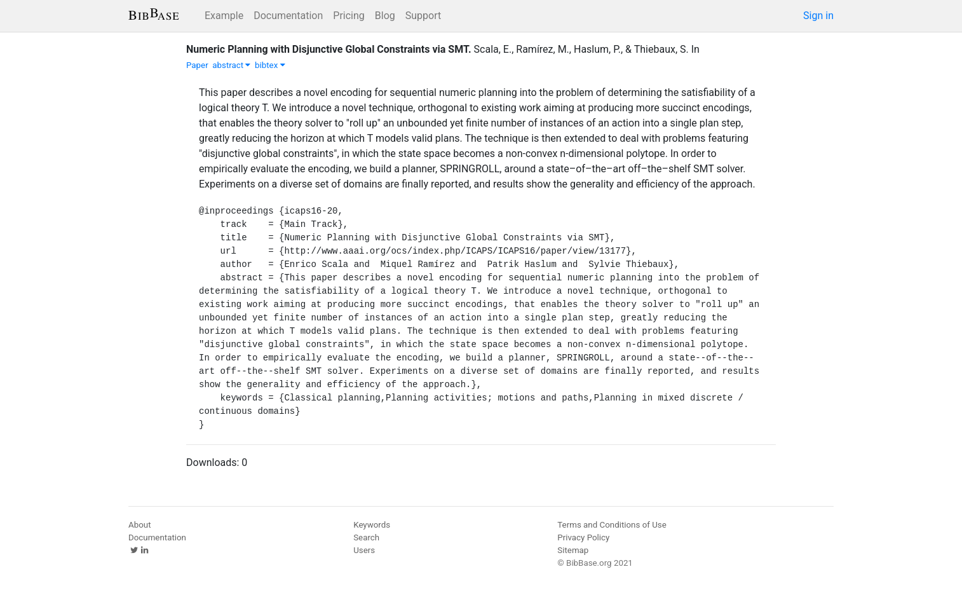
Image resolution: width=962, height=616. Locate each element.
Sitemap (572, 550)
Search (366, 537)
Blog (385, 16)
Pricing (349, 16)
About (139, 525)
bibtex (270, 65)
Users (364, 550)
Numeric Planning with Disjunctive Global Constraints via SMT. (328, 49)
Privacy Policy (583, 537)
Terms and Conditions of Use (611, 525)
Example (224, 16)
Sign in (818, 16)
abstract (231, 65)
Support (423, 16)
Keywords (371, 525)
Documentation (288, 16)
